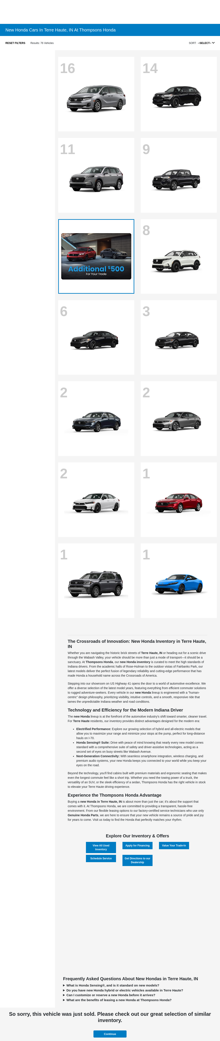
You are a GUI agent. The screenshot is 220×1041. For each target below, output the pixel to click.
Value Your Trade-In (174, 845)
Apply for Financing (137, 845)
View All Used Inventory (101, 847)
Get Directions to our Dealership (137, 860)
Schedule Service (101, 858)
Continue (110, 1034)
